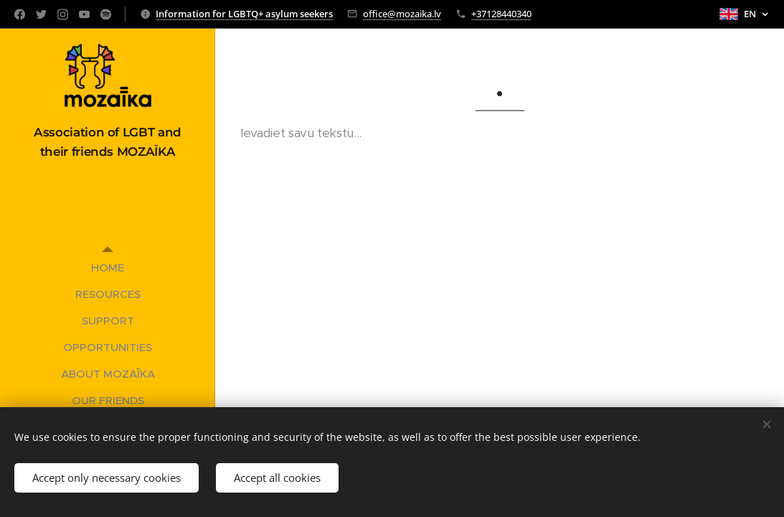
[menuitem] (107, 267)
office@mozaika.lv (402, 13)
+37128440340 (501, 13)
